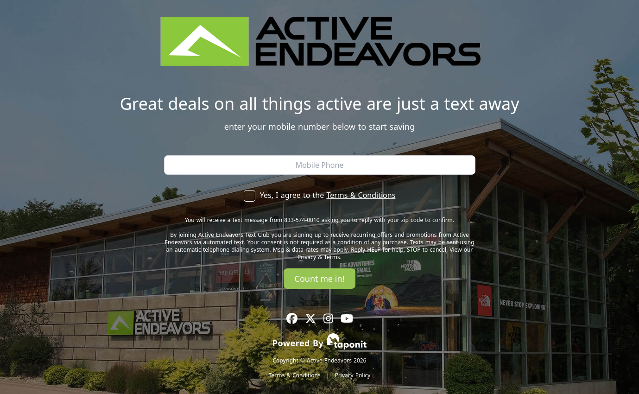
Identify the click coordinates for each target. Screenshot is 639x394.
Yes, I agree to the (320, 195)
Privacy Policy (353, 375)
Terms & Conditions (360, 195)
